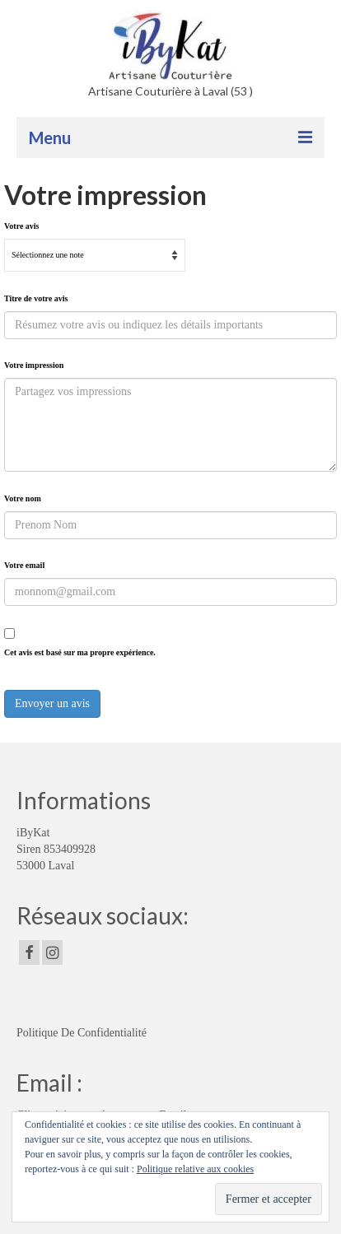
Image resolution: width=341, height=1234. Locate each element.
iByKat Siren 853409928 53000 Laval (56, 849)
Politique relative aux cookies (195, 1169)
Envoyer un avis (52, 703)
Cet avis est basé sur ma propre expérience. (80, 652)
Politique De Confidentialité (81, 1033)
